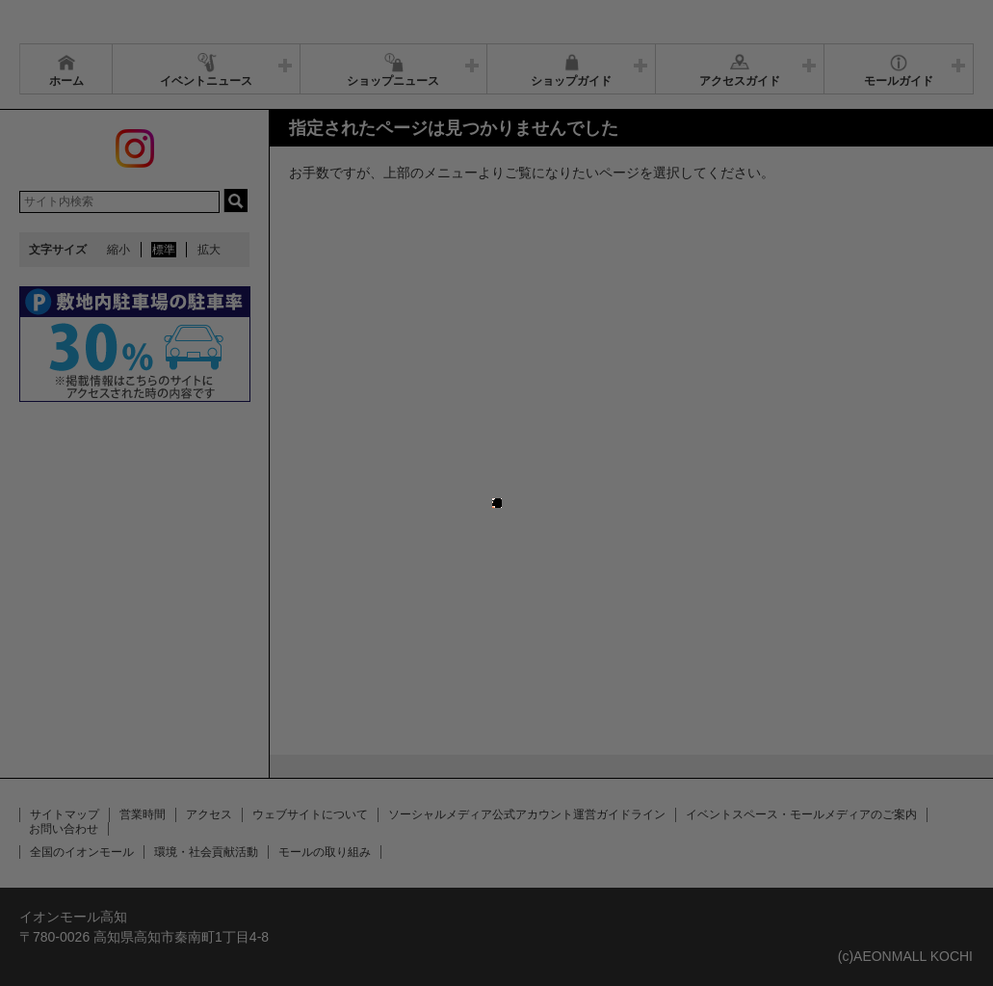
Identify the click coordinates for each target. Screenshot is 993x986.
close (501, 483)
